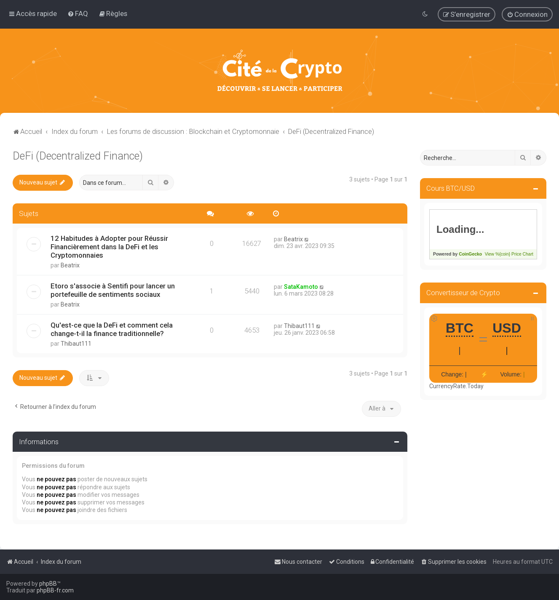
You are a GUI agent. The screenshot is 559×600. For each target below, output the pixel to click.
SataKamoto (301, 286)
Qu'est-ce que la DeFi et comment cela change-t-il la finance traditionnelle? (112, 329)
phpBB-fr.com (55, 590)
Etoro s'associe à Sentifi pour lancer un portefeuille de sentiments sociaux (113, 290)
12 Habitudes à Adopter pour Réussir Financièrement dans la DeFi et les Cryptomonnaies (109, 246)
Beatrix (70, 265)
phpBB (48, 583)
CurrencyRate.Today (456, 385)
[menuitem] (77, 13)
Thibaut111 (76, 343)
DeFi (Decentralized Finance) (78, 155)
